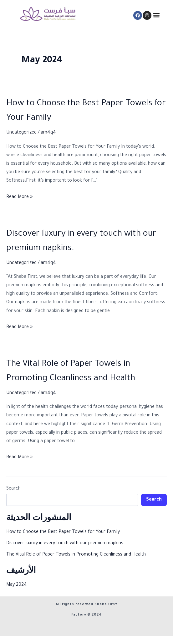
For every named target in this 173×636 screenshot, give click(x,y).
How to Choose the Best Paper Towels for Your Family (63, 532)
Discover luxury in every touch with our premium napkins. (65, 543)
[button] (156, 15)
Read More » (19, 196)
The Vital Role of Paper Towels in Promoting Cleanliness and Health (76, 554)
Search (13, 488)
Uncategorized (21, 132)
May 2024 (16, 585)
